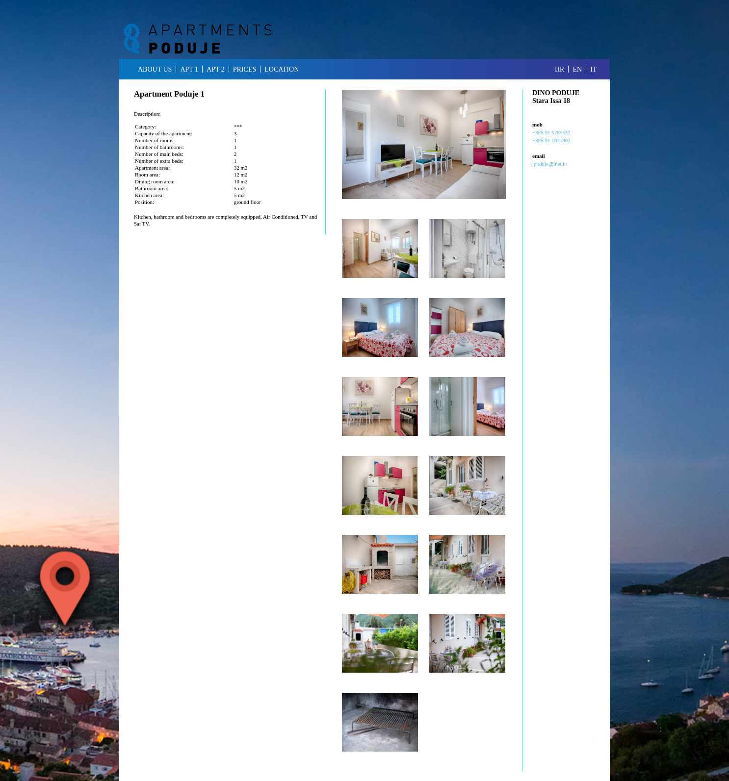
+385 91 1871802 (551, 140)
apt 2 (216, 69)
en (577, 69)
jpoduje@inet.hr (550, 164)
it (593, 69)
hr (559, 69)
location (281, 69)
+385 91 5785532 (551, 132)
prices (244, 69)
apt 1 (189, 69)
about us (155, 69)
